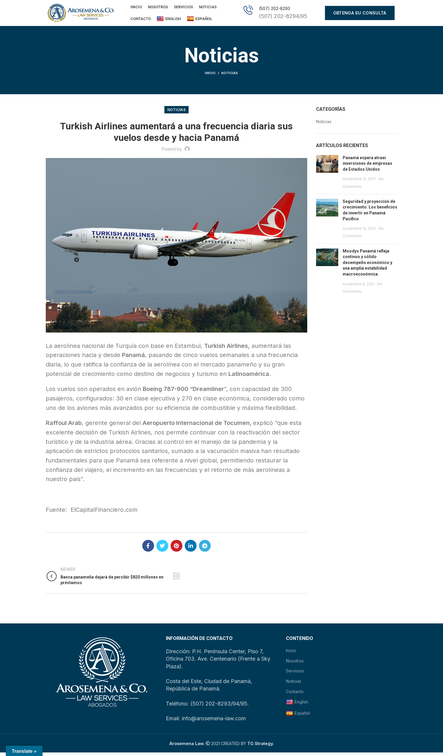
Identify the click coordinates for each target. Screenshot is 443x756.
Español (199, 21)
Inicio (210, 77)
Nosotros (295, 664)
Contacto (295, 695)
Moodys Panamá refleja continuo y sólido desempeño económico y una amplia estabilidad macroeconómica (367, 266)
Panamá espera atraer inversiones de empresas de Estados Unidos (367, 167)
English (169, 21)
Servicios (295, 674)
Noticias (229, 77)
